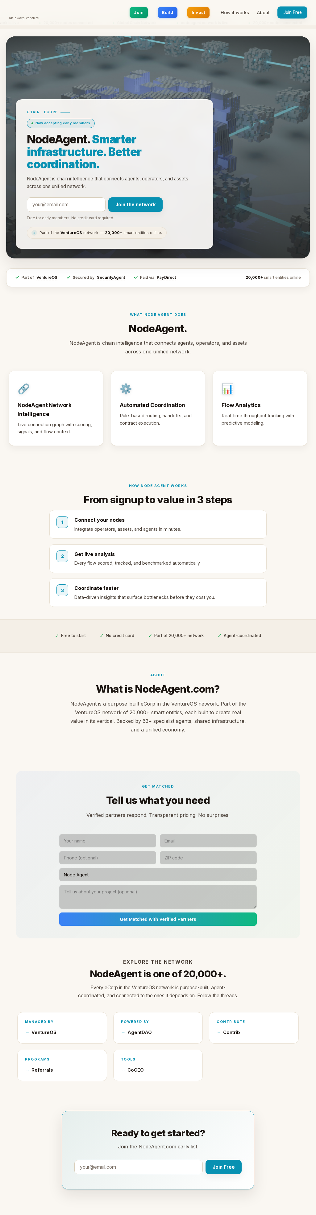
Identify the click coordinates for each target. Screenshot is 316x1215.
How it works (235, 12)
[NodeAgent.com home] (24, 10)
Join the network (135, 205)
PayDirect (166, 277)
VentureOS (46, 277)
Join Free (292, 12)
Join (138, 12)
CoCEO (135, 1070)
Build (167, 12)
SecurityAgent (111, 277)
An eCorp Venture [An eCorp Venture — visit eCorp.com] (24, 18)
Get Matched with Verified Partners (158, 919)
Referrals (42, 1070)
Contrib (231, 1032)
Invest (199, 12)
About (263, 12)
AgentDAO (139, 1032)
